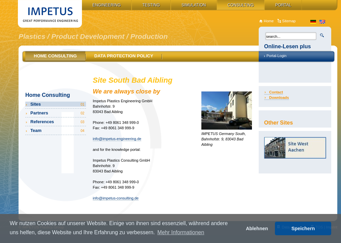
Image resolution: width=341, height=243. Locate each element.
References (57, 121)
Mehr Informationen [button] (181, 232)
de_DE (313, 22)
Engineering (106, 5)
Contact (276, 92)
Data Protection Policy (123, 55)
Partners (57, 112)
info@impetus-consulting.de (116, 198)
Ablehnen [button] (257, 228)
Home (269, 21)
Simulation (193, 5)
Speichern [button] (303, 228)
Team (57, 130)
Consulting (241, 5)
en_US (322, 22)
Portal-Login (276, 56)
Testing (151, 5)
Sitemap (288, 21)
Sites (57, 104)
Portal (283, 5)
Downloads (279, 98)
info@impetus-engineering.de (117, 139)
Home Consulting (55, 55)
